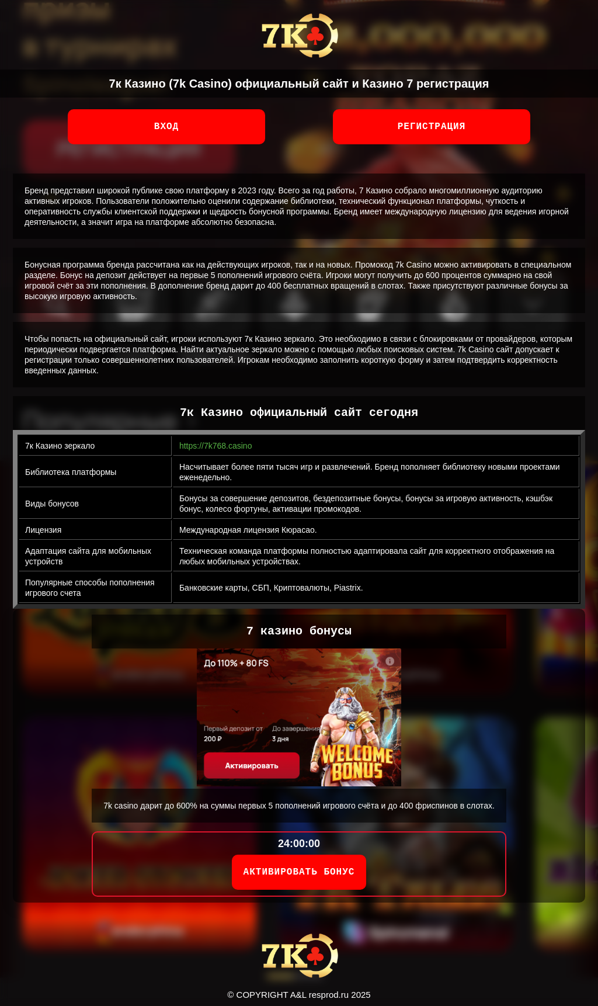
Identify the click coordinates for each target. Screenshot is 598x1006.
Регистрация (432, 126)
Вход (166, 126)
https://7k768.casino (215, 445)
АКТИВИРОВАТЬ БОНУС (299, 872)
